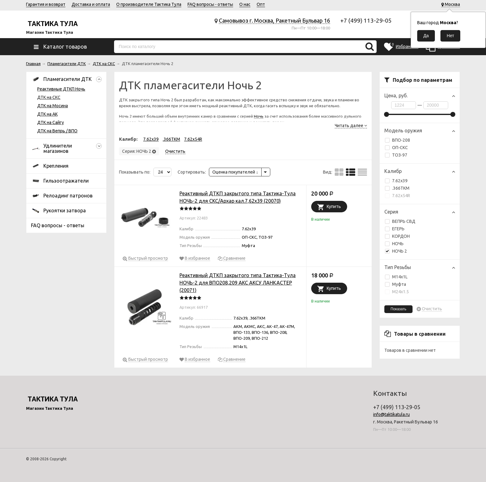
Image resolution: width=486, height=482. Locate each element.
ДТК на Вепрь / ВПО (57, 130)
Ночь (258, 116)
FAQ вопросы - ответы (210, 4)
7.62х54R (397, 195)
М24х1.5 (397, 291)
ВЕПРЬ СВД (403, 221)
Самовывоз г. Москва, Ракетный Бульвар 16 (274, 20)
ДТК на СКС (48, 97)
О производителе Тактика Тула (148, 4)
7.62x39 (396, 180)
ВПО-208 (397, 140)
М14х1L (396, 276)
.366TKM (397, 188)
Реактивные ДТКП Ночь (61, 88)
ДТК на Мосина (52, 105)
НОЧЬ (398, 243)
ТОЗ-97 (396, 155)
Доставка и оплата (91, 4)
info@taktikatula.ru (391, 414)
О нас (244, 4)
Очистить (432, 309)
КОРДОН (401, 236)
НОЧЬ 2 (396, 251)
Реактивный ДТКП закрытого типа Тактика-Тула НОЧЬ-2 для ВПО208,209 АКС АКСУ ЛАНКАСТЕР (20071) (237, 282)
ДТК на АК (47, 114)
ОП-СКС (396, 147)
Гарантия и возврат (45, 4)
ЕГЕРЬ (398, 228)
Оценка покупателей (235, 172)
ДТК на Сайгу (50, 122)
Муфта (395, 284)
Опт (261, 4)
